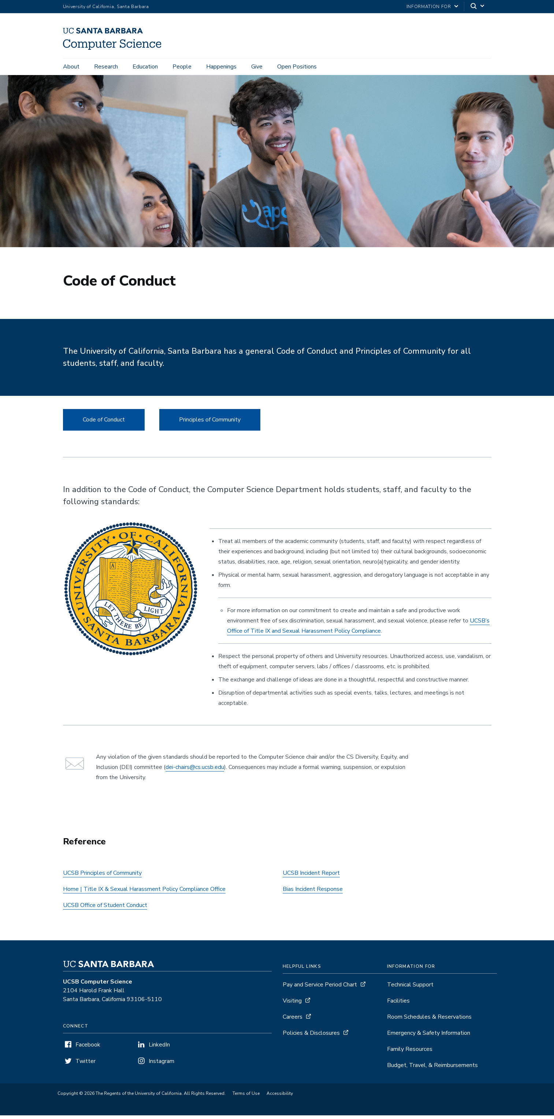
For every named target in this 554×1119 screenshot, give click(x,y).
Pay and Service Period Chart (320, 988)
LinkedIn (159, 1048)
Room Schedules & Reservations (429, 1020)
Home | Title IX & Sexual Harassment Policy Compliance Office (144, 893)
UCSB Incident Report (311, 877)
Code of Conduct (104, 423)
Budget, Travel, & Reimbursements (432, 1069)
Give (257, 67)
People (182, 67)
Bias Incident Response (313, 893)
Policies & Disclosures (311, 1037)
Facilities (398, 1004)
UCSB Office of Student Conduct (105, 909)
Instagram (161, 1065)
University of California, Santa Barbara (106, 7)
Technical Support (410, 988)
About (71, 67)
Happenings (221, 67)
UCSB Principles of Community (102, 877)
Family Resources (409, 1053)
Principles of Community (210, 423)
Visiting (292, 1004)
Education (145, 67)
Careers (292, 1020)
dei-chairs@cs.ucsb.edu (195, 771)
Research (106, 67)
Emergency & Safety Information (428, 1037)
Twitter (85, 1065)
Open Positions (297, 67)
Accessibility (280, 1097)
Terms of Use (246, 1097)
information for (428, 7)
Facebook (87, 1048)
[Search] (477, 6)
